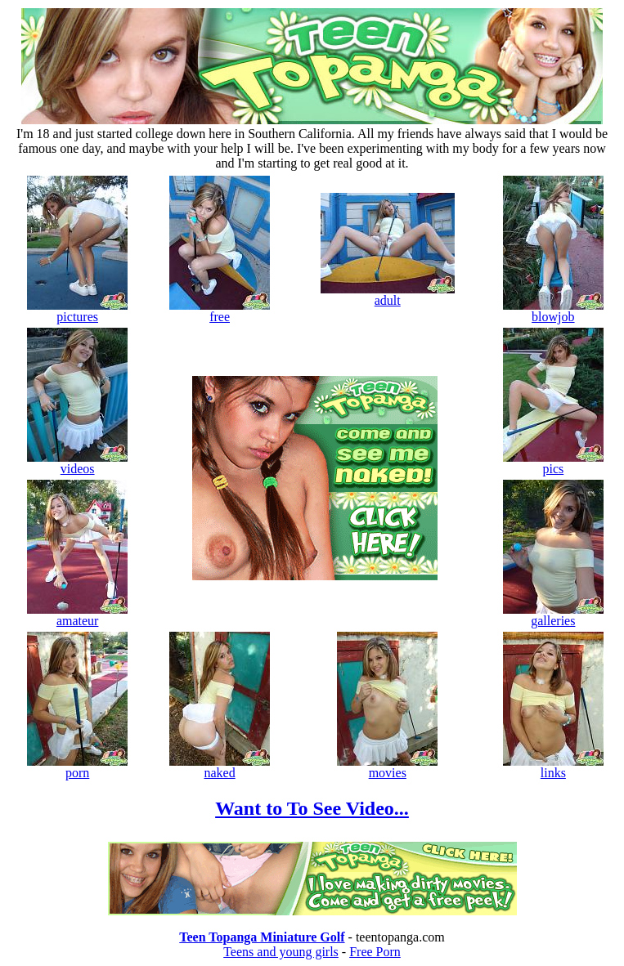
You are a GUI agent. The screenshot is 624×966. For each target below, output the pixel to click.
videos (77, 463)
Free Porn (375, 952)
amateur (77, 615)
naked (219, 767)
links (553, 767)
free (219, 311)
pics (553, 463)
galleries (553, 615)
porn (77, 767)
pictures (77, 311)
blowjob (553, 311)
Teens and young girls (281, 952)
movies (387, 767)
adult (388, 294)
